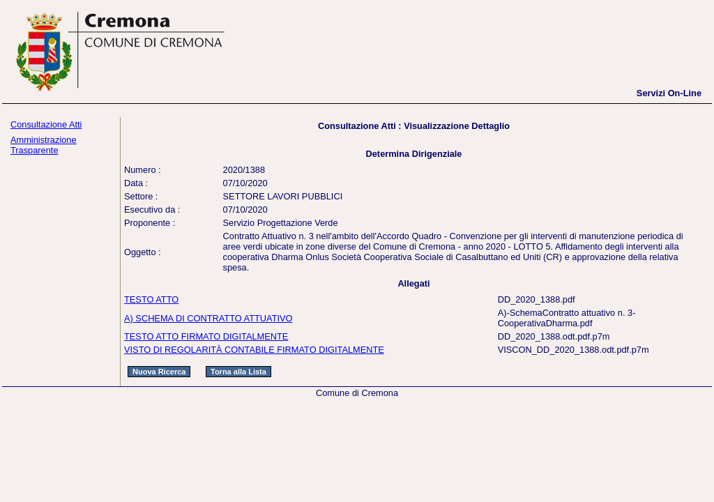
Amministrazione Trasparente (43, 145)
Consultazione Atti (46, 124)
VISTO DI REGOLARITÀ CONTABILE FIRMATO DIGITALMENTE (254, 349)
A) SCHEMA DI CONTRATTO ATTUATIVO (208, 318)
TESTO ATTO (151, 299)
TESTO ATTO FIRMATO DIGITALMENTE (206, 336)
